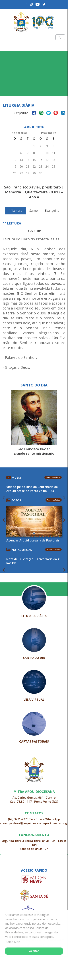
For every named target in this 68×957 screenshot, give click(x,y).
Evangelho (52, 211)
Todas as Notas (53, 549)
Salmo (33, 211)
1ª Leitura (15, 211)
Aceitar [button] (34, 951)
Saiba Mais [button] (13, 942)
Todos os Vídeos (53, 477)
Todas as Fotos (53, 500)
